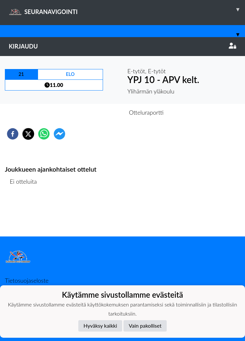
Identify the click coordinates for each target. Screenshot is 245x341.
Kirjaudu (122, 46)
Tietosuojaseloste (26, 280)
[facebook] (13, 134)
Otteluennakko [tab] (100, 112)
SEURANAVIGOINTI (127, 9)
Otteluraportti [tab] (146, 112)
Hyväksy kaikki (100, 325)
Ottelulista (26, 214)
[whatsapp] (44, 134)
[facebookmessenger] (59, 134)
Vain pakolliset (145, 325)
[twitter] (28, 134)
